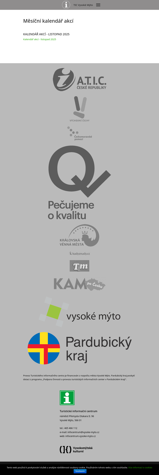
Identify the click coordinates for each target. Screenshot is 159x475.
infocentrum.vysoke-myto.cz (80, 436)
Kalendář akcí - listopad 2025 (39, 39)
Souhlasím (80, 471)
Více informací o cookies (140, 467)
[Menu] (98, 5)
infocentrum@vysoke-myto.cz (83, 432)
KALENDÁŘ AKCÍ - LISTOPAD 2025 (46, 34)
